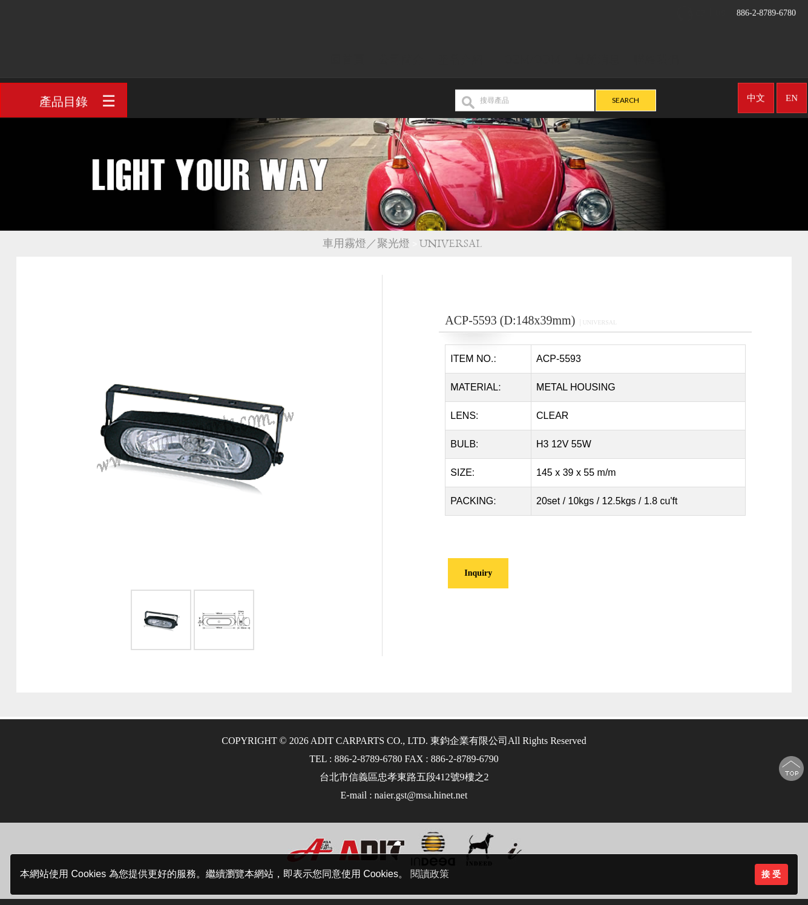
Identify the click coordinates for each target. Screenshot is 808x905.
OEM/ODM (532, 56)
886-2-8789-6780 (736, 9)
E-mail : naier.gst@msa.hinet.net (404, 795)
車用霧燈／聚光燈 (366, 243)
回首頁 (347, 56)
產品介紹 (461, 55)
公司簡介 (401, 56)
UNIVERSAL (452, 243)
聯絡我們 (657, 56)
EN (792, 94)
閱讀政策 (429, 874)
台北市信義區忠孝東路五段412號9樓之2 (404, 777)
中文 (756, 94)
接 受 (771, 874)
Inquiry (478, 573)
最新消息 (597, 56)
